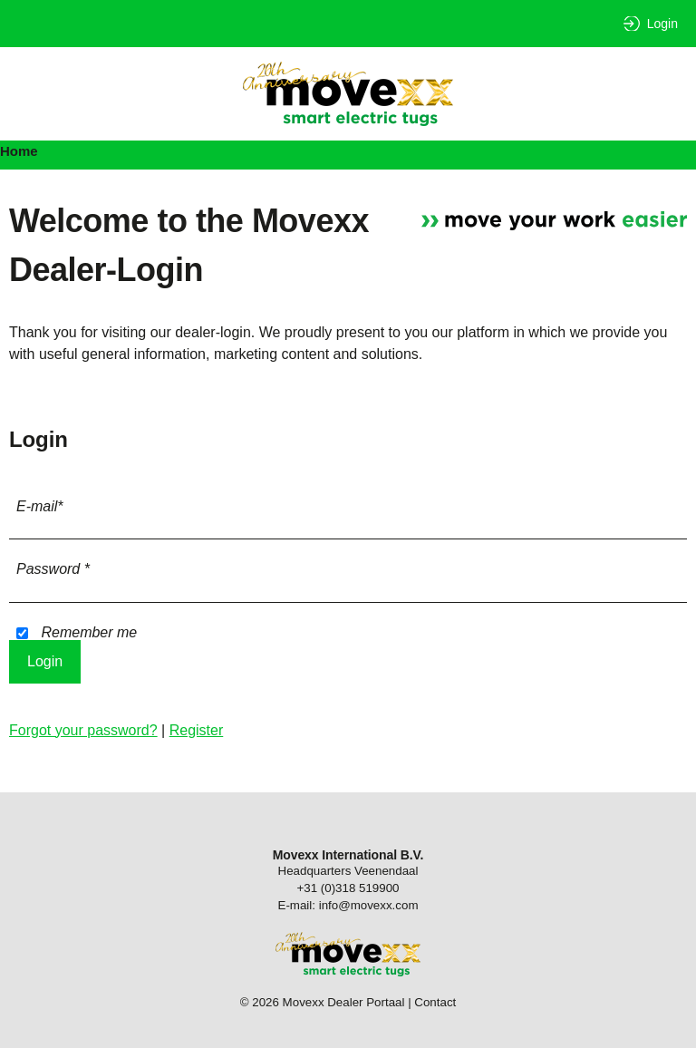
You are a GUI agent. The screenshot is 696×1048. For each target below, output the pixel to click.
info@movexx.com (369, 905)
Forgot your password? (83, 730)
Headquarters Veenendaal (348, 871)
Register (196, 730)
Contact (435, 1002)
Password (53, 569)
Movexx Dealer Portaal (348, 94)
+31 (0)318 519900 (347, 888)
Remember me (76, 632)
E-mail (39, 506)
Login (662, 23)
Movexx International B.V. (348, 855)
